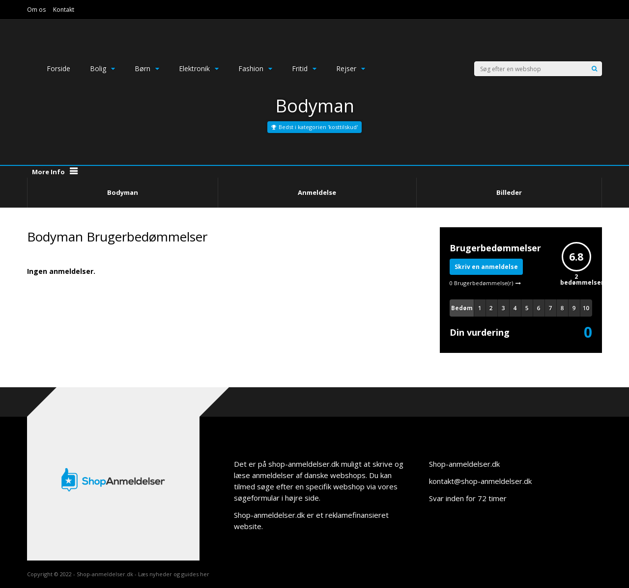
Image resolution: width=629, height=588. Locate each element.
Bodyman (122, 192)
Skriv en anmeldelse (486, 267)
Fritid (304, 68)
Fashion (255, 68)
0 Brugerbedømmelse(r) (481, 283)
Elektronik (199, 68)
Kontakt (63, 9)
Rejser (350, 68)
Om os (36, 9)
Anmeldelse (317, 192)
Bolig (102, 68)
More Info (48, 171)
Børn (147, 68)
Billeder (509, 192)
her (204, 574)
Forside (58, 68)
